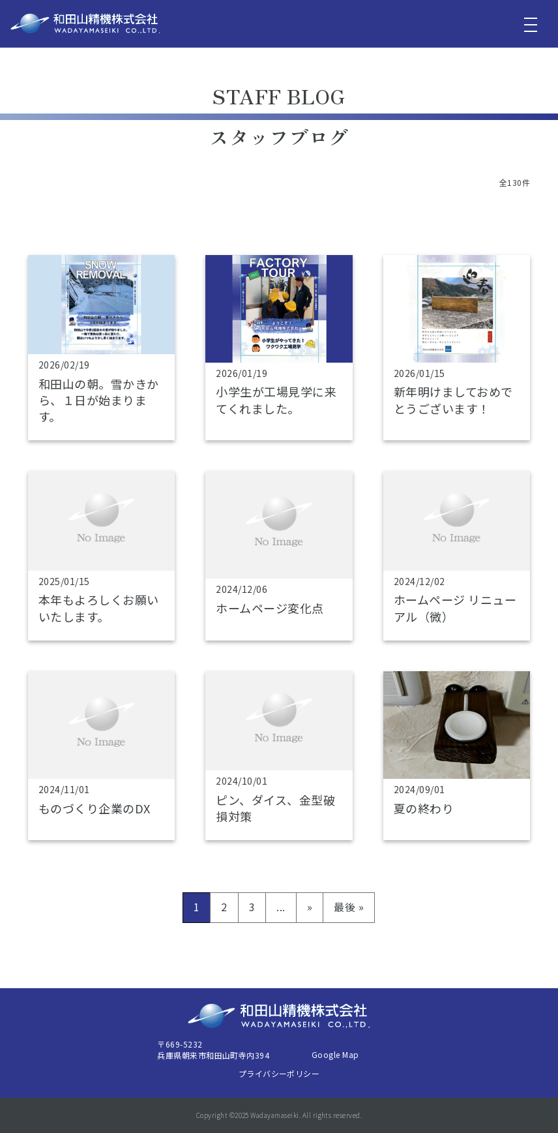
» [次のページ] (309, 906)
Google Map (335, 1054)
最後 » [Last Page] (349, 906)
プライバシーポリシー (279, 1073)
